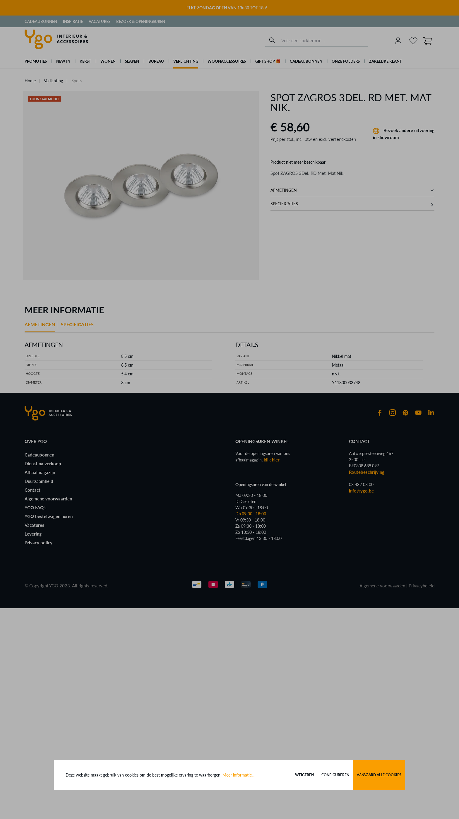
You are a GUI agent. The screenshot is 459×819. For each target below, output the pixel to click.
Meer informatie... (238, 774)
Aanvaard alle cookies (379, 775)
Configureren (335, 775)
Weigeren (304, 775)
